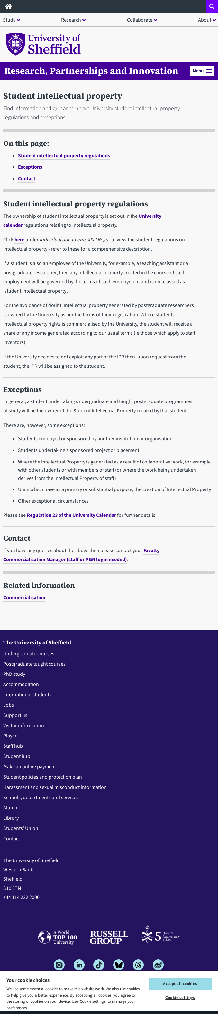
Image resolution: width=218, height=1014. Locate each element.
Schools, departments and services (40, 797)
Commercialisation (24, 597)
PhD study (14, 674)
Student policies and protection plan (42, 776)
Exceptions (30, 167)
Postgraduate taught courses (34, 663)
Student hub (16, 756)
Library (11, 818)
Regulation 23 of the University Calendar (71, 515)
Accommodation (21, 684)
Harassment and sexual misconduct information (55, 787)
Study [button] (9, 19)
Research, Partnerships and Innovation (91, 71)
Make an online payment (29, 766)
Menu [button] (202, 70)
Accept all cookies (180, 984)
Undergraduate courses (28, 653)
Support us (15, 715)
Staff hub (13, 746)
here (19, 239)
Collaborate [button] (139, 19)
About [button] (204, 19)
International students (27, 694)
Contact (26, 178)
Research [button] (71, 19)
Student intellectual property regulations (64, 155)
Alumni (11, 807)
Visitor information (23, 725)
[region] (109, 992)
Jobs (8, 705)
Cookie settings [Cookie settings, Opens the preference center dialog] (180, 998)
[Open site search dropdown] (212, 6)
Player (10, 735)
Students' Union (20, 828)
